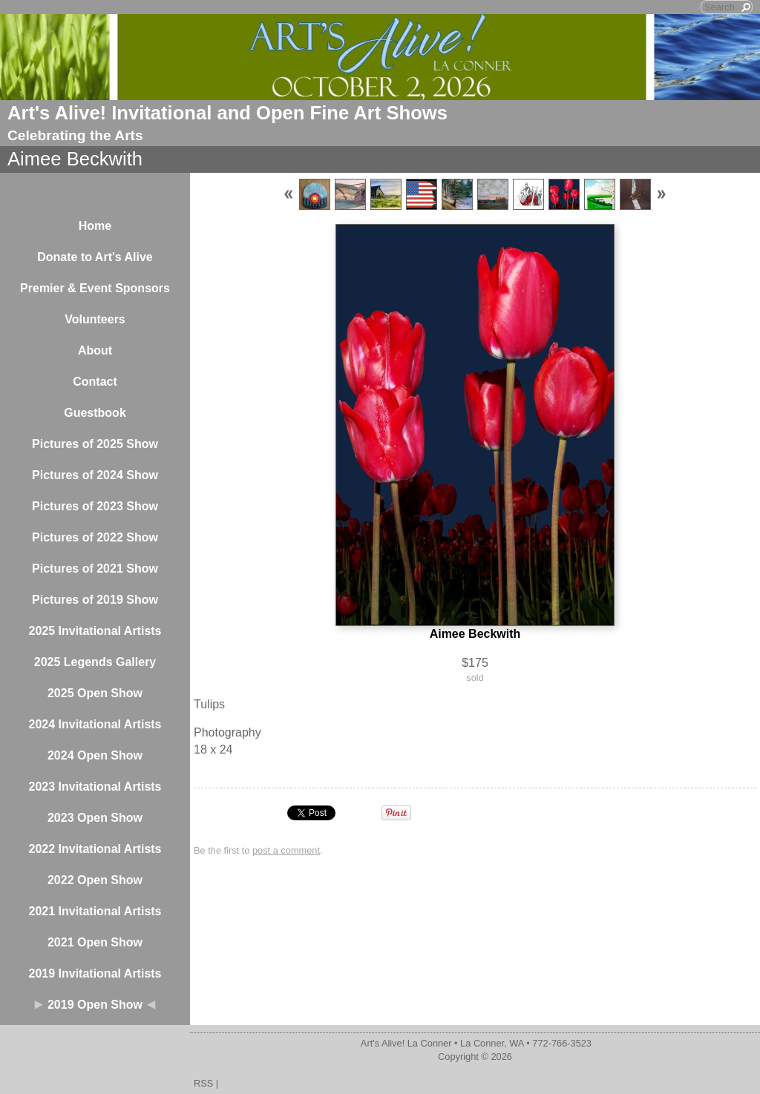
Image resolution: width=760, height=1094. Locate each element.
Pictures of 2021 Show (95, 568)
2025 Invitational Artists (94, 631)
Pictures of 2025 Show (95, 444)
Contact (95, 381)
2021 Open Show (95, 942)
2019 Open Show (95, 1004)
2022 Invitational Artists (94, 849)
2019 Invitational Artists (94, 973)
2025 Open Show (95, 693)
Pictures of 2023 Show (95, 506)
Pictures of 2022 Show (95, 537)
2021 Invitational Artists (94, 911)
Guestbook (95, 412)
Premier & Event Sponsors (95, 288)
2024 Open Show (95, 755)
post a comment (286, 850)
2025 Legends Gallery (95, 662)
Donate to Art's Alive (95, 257)
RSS (203, 1083)
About (95, 350)
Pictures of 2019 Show (95, 599)
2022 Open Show (95, 880)
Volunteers (95, 319)
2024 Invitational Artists (94, 724)
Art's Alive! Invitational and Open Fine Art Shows (227, 112)
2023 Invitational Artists (94, 786)
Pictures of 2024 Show (95, 475)
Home (95, 226)
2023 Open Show (95, 817)
